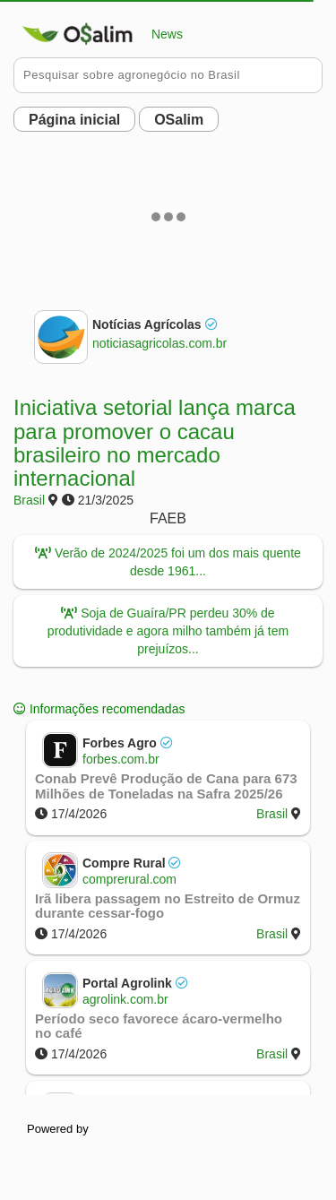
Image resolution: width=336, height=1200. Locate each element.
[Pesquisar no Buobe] (168, 75)
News (98, 34)
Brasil (29, 500)
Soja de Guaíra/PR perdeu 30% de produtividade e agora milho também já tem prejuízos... (168, 631)
